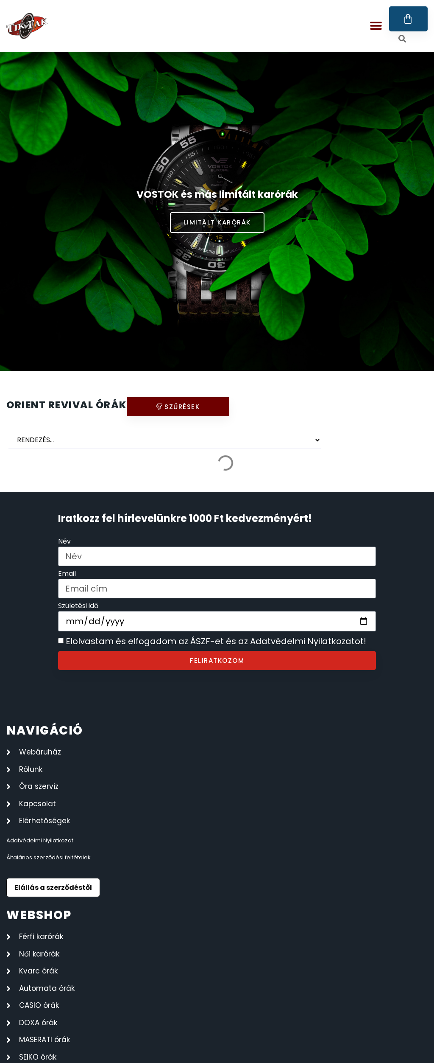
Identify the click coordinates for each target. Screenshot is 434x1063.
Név (64, 542)
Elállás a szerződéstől (53, 887)
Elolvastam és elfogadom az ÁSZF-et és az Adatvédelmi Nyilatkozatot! (216, 642)
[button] (376, 26)
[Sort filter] (164, 440)
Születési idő (78, 607)
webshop (39, 915)
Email (67, 574)
